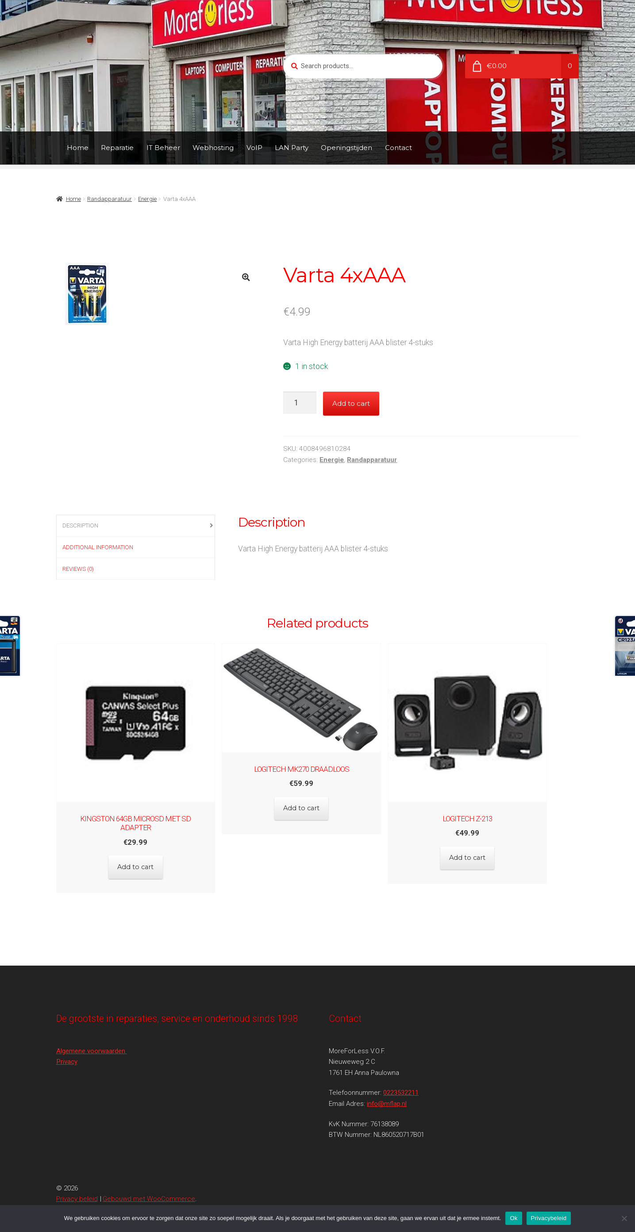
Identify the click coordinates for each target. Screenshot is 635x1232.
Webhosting (213, 147)
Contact (398, 147)
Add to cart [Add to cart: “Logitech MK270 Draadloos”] (317, 803)
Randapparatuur (109, 199)
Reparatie (117, 147)
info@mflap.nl (387, 1085)
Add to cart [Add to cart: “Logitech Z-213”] (499, 853)
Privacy (66, 1043)
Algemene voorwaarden (91, 1032)
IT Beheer (163, 147)
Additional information (97, 547)
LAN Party (291, 147)
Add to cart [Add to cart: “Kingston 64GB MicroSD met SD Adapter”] (135, 853)
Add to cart (351, 403)
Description (80, 525)
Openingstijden (346, 147)
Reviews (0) (78, 569)
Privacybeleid (549, 1218)
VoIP (254, 147)
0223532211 (401, 1074)
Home (78, 147)
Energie (147, 199)
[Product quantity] (299, 403)
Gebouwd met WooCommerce (149, 1180)
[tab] (136, 526)
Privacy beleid (77, 1180)
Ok (513, 1218)
